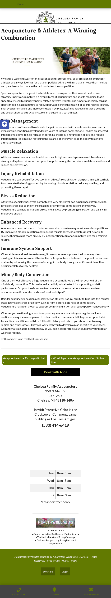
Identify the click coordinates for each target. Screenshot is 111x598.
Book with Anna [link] (55, 372)
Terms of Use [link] (52, 560)
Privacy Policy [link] (68, 560)
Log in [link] (65, 571)
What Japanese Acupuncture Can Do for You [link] (77, 359)
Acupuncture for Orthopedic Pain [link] (24, 359)
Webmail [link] (48, 571)
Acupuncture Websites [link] (27, 556)
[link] (4, 124)
